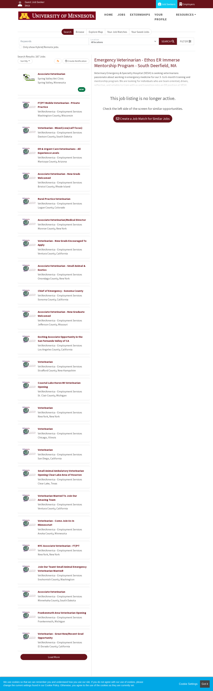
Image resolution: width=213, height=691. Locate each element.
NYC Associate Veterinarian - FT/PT (59, 545)
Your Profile (161, 17)
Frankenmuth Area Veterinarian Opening (62, 612)
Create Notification (76, 60)
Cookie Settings (188, 684)
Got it (205, 684)
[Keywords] (54, 41)
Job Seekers (166, 4)
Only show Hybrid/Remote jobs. (41, 47)
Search (67, 31)
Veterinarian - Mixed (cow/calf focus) (60, 127)
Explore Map (96, 31)
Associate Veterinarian (51, 73)
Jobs (121, 14)
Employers (187, 4)
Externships (140, 14)
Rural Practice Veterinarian (54, 198)
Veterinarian (45, 361)
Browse (80, 31)
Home (108, 14)
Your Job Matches (117, 31)
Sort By (24, 60)
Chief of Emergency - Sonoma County (60, 290)
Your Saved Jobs (140, 31)
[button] (185, 41)
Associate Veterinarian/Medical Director (62, 219)
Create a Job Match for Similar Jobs (143, 118)
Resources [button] (185, 14)
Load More (54, 657)
